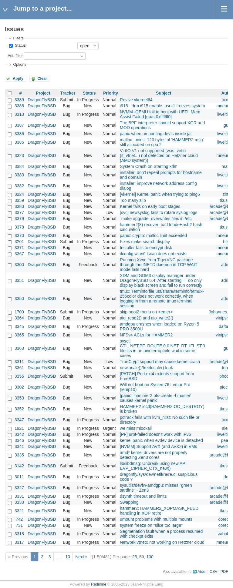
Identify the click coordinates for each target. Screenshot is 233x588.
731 (19, 525)
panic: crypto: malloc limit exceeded (153, 235)
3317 (19, 542)
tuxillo (227, 99)
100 (149, 556)
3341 (19, 446)
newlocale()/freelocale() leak (146, 367)
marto (227, 166)
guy (227, 125)
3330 (19, 502)
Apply (18, 78)
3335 (19, 455)
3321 (19, 510)
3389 (19, 99)
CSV (214, 572)
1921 (19, 428)
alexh (227, 428)
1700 (19, 311)
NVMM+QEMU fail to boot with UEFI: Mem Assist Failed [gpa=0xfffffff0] (160, 114)
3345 (19, 326)
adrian (227, 264)
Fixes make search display (145, 241)
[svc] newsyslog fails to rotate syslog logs (158, 212)
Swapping (129, 502)
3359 (19, 200)
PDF (224, 572)
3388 (19, 105)
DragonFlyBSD (42, 99)
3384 (19, 166)
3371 (19, 247)
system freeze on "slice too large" (151, 525)
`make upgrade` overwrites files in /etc (156, 218)
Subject (163, 93)
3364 (19, 318)
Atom (202, 572)
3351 (19, 280)
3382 (19, 185)
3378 (19, 227)
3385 (19, 142)
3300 (19, 264)
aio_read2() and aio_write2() (146, 318)
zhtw (227, 194)
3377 (19, 212)
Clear (42, 78)
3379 (19, 218)
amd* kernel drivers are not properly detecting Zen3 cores (153, 455)
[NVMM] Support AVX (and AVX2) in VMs (158, 446)
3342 (19, 434)
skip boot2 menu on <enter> (146, 311)
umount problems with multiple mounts (156, 519)
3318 (19, 533)
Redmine (98, 584)
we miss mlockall (136, 428)
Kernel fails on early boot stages (150, 206)
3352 (19, 408)
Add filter (15, 56)
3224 (19, 194)
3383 (19, 174)
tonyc (227, 367)
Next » (81, 556)
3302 (19, 387)
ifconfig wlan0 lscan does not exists (153, 253)
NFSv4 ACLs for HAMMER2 (146, 334)
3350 (19, 298)
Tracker (68, 93)
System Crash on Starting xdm (148, 166)
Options (19, 64)
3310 (19, 114)
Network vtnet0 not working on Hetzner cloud (162, 542)
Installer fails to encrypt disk (146, 247)
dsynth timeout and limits (143, 496)
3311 (19, 361)
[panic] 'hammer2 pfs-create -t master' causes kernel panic (155, 398)
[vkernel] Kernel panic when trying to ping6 (160, 194)
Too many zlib (133, 200)
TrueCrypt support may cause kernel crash (160, 361)
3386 (19, 133)
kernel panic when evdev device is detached (161, 440)
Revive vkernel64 (136, 99)
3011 (19, 476)
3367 (19, 253)
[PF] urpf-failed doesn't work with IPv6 (155, 434)
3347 (19, 419)
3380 (19, 206)
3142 (19, 465)
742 (19, 519)
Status (19, 45)
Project (43, 93)
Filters (18, 38)
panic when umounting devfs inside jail (156, 133)
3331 (19, 496)
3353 (19, 398)
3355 (19, 376)
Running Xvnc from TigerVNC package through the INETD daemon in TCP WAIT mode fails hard (159, 264)
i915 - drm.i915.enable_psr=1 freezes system (162, 105)
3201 (19, 241)
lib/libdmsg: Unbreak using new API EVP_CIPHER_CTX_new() (153, 466)
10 (68, 556)
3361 (19, 367)
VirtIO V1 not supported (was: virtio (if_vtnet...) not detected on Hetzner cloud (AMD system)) (159, 155)
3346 (19, 440)
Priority (110, 93)
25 (134, 556)
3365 (19, 334)
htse (227, 241)
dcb (227, 476)
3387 (19, 125)
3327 (19, 487)
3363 (19, 348)
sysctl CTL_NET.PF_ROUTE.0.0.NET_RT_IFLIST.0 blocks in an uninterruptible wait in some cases (162, 348)
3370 (19, 235)
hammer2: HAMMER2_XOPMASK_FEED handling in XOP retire (159, 511)
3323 (19, 155)
